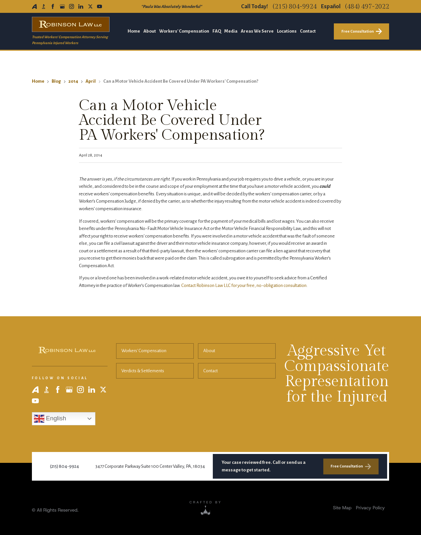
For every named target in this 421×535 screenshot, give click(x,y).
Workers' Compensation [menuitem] (184, 31)
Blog (56, 81)
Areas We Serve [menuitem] (257, 31)
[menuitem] (342, 508)
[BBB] (43, 6)
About (209, 350)
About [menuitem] (149, 31)
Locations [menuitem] (287, 31)
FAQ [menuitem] (216, 31)
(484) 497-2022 (367, 6)
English (50, 418)
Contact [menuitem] (308, 31)
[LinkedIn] (80, 6)
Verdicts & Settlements (142, 370)
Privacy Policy (370, 508)
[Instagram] (71, 6)
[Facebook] (52, 6)
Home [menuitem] (134, 31)
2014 (73, 81)
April (91, 81)
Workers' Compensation (143, 350)
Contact (210, 370)
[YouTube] (99, 6)
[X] (90, 6)
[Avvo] (34, 6)
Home (38, 81)
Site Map (342, 508)
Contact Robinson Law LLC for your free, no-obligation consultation (244, 285)
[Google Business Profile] (62, 6)
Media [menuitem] (230, 31)
